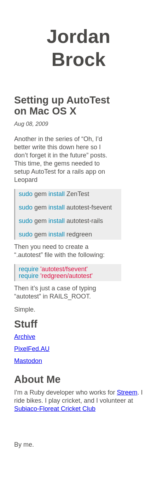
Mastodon (28, 360)
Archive (24, 336)
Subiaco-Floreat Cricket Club (54, 408)
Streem (127, 392)
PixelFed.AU (32, 348)
